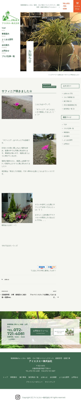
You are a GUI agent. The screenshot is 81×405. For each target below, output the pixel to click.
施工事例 (22, 377)
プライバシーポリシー (34, 382)
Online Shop (77, 6)
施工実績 (66, 101)
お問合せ (5, 51)
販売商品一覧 (68, 109)
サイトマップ (50, 382)
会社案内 (5, 45)
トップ (5, 377)
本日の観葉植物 (69, 105)
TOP (4, 28)
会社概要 (53, 377)
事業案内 (5, 34)
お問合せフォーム (40, 332)
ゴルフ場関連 (68, 97)
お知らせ (60, 74)
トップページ (52, 74)
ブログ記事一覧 (8, 56)
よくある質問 (7, 39)
